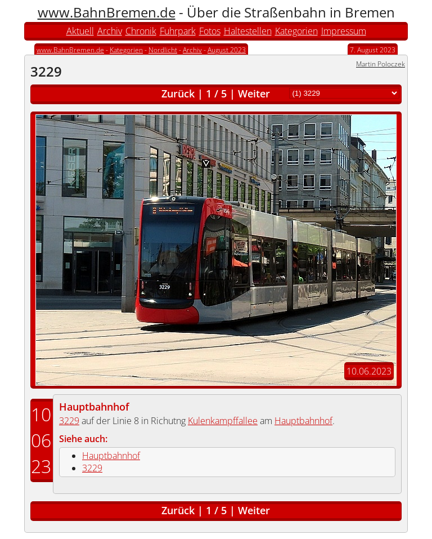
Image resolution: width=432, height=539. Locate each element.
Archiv (109, 31)
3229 (69, 421)
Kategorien (296, 31)
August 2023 (227, 50)
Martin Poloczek (380, 64)
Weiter (254, 93)
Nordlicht (162, 50)
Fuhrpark (178, 31)
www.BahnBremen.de (107, 12)
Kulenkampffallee (223, 421)
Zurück (178, 93)
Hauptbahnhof (94, 406)
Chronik (140, 31)
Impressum (343, 31)
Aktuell (80, 31)
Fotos (209, 31)
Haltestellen (248, 31)
